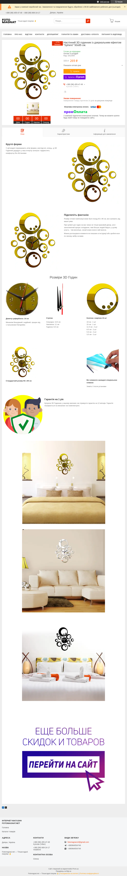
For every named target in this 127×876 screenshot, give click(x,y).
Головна (7, 34)
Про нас (18, 34)
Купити (76, 71)
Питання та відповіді (112, 34)
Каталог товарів (8, 832)
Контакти (39, 34)
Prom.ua (76, 869)
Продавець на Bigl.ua (63, 871)
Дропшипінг (52, 34)
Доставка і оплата (90, 34)
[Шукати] (88, 21)
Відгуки (28, 34)
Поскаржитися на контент (69, 873)
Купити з (76, 77)
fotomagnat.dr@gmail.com (78, 842)
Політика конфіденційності (89, 873)
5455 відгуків (104, 2)
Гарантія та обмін (69, 34)
